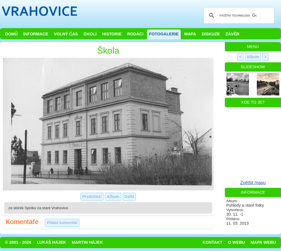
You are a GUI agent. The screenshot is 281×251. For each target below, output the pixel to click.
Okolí (89, 34)
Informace (35, 34)
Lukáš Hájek (51, 242)
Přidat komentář (62, 222)
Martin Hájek (87, 242)
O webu (236, 242)
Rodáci (135, 34)
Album (113, 196)
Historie (111, 34)
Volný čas (66, 34)
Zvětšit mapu (253, 182)
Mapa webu (263, 242)
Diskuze (211, 34)
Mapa (190, 34)
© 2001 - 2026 (18, 242)
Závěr (232, 34)
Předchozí (92, 196)
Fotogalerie (164, 34)
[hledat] (238, 15)
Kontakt (213, 242)
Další (129, 196)
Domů (11, 34)
